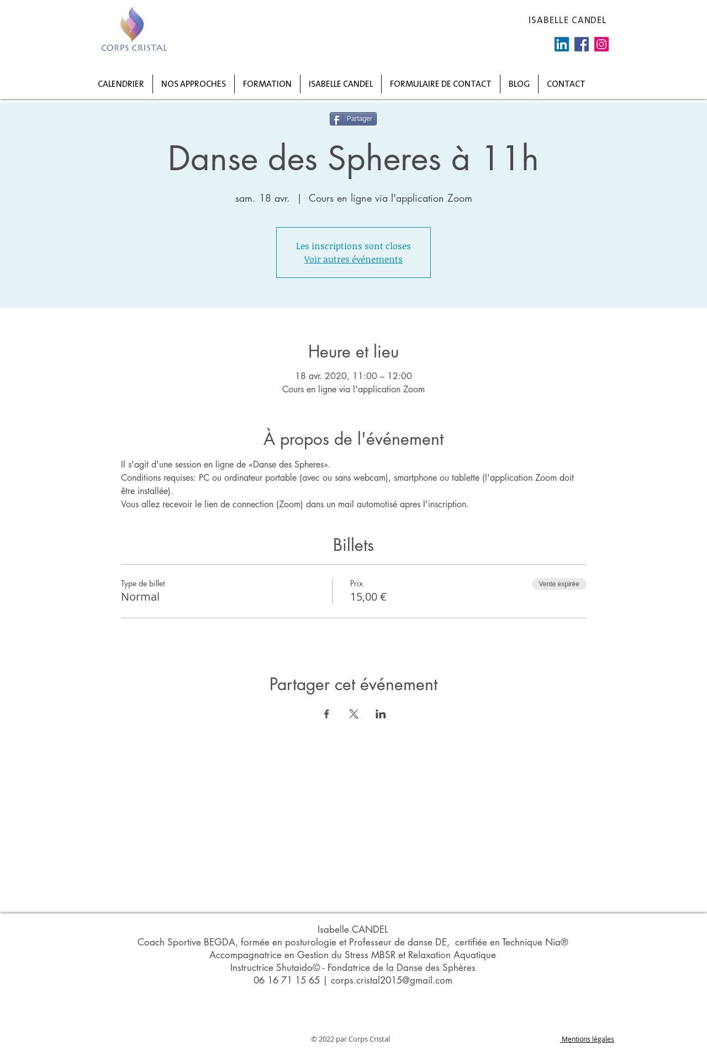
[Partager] (353, 118)
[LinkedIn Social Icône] (562, 44)
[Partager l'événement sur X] (354, 714)
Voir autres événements (353, 259)
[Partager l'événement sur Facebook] (326, 714)
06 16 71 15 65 (287, 980)
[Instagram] (601, 44)
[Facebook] (581, 44)
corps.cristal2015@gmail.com (391, 980)
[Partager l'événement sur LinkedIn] (381, 714)
